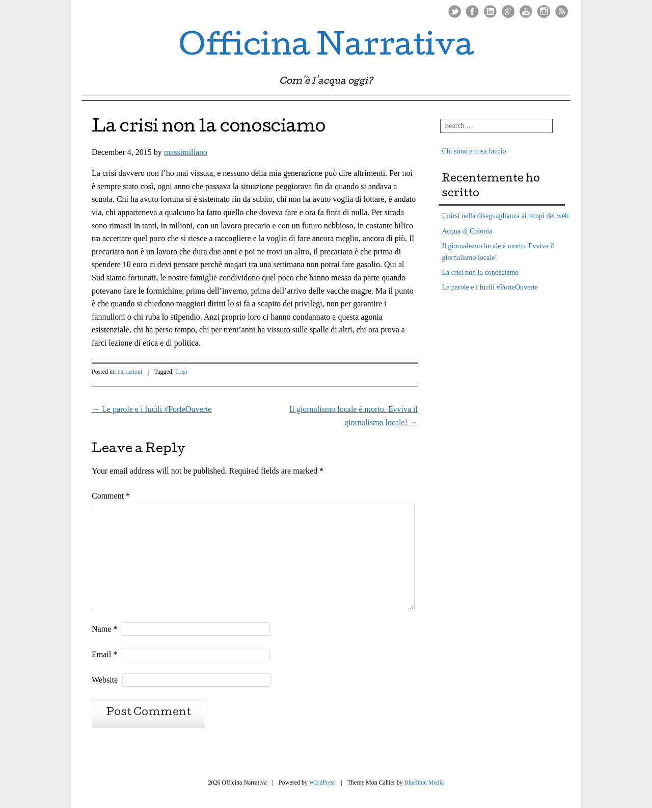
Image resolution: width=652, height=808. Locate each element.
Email (104, 654)
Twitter (454, 11)
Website (105, 679)
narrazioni (130, 371)
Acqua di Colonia (467, 231)
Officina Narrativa (326, 48)
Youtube (526, 11)
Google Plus (508, 11)
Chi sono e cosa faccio (474, 151)
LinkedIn (490, 11)
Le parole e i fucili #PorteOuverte (151, 409)
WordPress (322, 782)
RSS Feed (561, 11)
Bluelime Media (424, 782)
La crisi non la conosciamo (480, 272)
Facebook (472, 11)
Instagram (543, 11)
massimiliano (185, 152)
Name (104, 628)
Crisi (181, 371)
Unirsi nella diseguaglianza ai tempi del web (505, 216)
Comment (111, 495)
